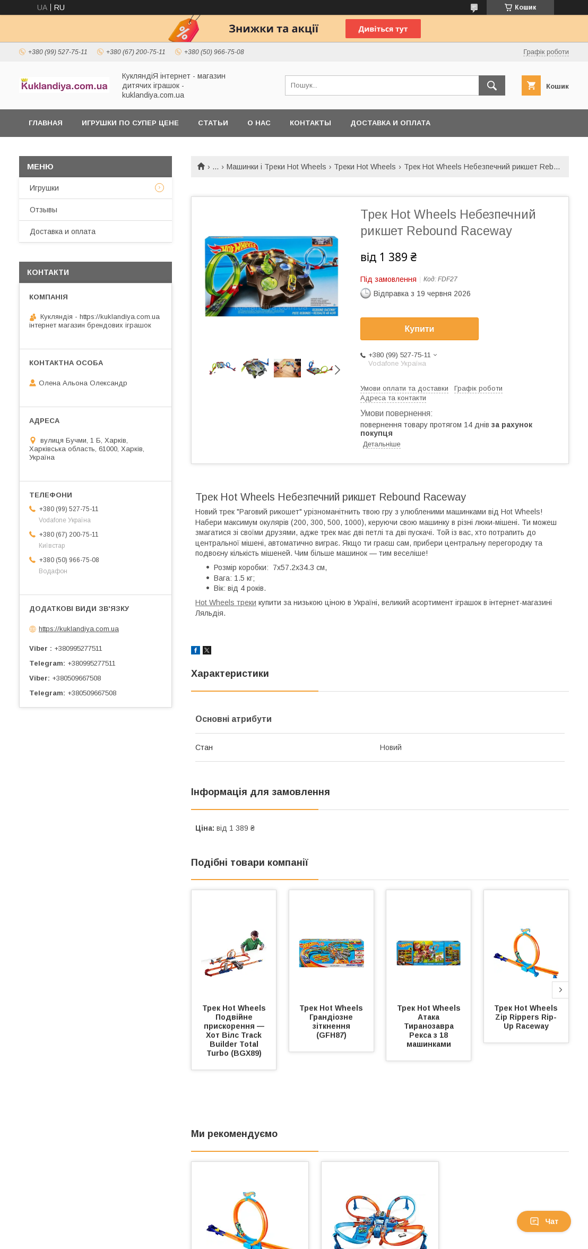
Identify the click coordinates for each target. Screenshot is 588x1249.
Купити (420, 328)
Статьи (213, 123)
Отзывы (43, 209)
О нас (259, 123)
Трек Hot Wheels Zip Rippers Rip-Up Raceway (527, 1017)
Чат (544, 1221)
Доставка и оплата (390, 123)
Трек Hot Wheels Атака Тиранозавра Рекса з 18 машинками (430, 1026)
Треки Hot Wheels (365, 166)
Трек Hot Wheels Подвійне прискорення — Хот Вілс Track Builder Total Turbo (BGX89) (235, 1030)
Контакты (310, 123)
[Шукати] (492, 85)
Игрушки (44, 188)
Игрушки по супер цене (130, 123)
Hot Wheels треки (225, 602)
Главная (46, 123)
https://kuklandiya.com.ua (79, 629)
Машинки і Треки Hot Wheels (276, 166)
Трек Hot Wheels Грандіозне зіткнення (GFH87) (332, 1021)
